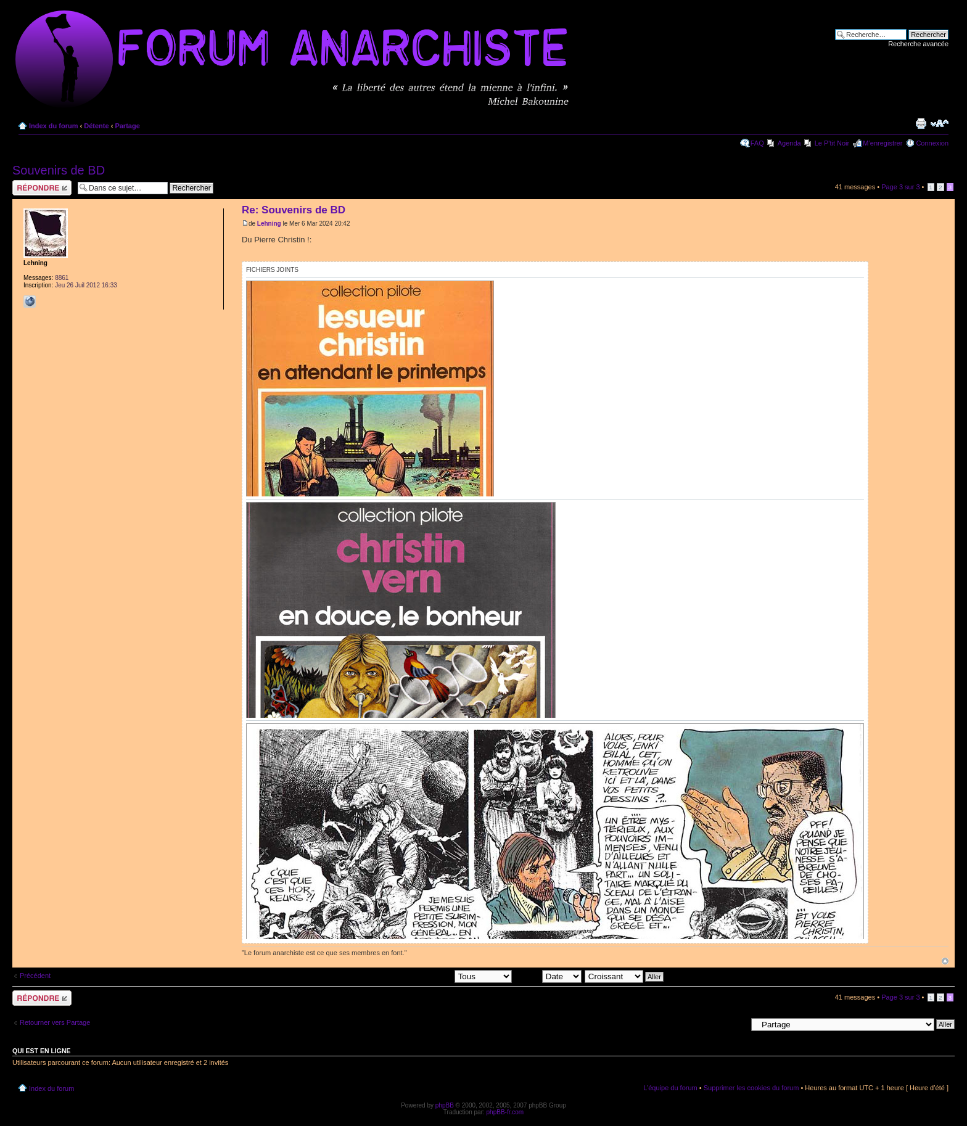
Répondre (42, 187)
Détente (96, 125)
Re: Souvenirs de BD (293, 210)
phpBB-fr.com (505, 1112)
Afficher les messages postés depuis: (425, 976)
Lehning (269, 223)
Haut (945, 961)
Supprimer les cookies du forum (751, 1087)
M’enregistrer (882, 143)
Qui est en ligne (41, 1050)
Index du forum (53, 125)
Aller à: (735, 1023)
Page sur (900, 187)
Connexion (932, 143)
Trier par (548, 976)
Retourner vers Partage (55, 1022)
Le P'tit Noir (832, 143)
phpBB (444, 1105)
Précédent (35, 975)
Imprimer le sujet (921, 123)
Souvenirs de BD (58, 170)
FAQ (757, 143)
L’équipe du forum (670, 1087)
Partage (127, 125)
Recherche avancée (918, 43)
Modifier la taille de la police (939, 123)
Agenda (789, 143)
